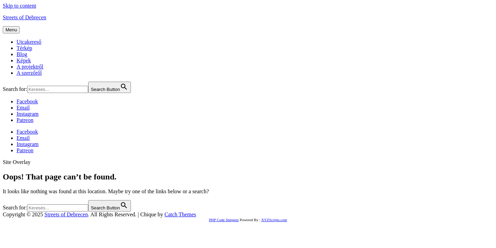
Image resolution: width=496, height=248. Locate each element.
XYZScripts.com (274, 220)
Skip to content (19, 6)
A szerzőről (29, 73)
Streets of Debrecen (24, 17)
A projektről (30, 67)
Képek (24, 60)
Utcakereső (29, 42)
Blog (22, 54)
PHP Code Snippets (224, 220)
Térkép (24, 48)
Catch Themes (180, 214)
